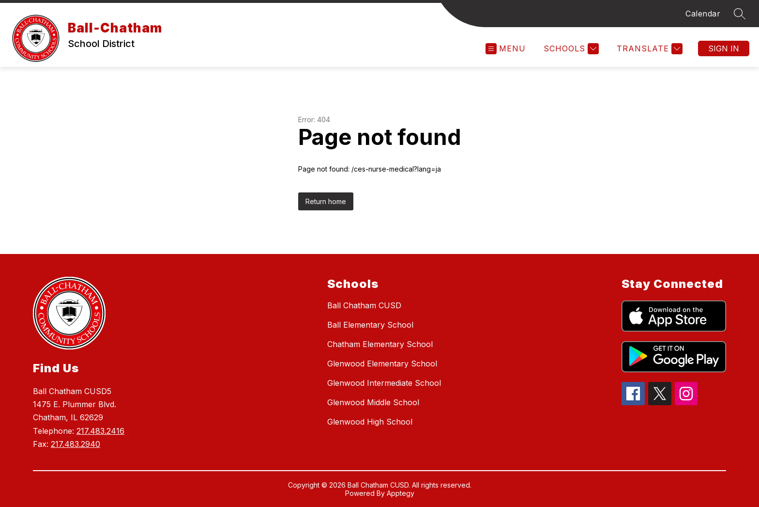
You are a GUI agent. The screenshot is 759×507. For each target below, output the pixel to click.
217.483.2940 (75, 444)
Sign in (723, 48)
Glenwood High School (369, 422)
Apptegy (400, 493)
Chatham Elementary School (380, 344)
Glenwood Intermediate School (384, 383)
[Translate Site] (648, 49)
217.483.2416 (100, 431)
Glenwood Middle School (373, 402)
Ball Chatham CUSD (364, 305)
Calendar (702, 13)
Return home (325, 201)
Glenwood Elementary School (382, 363)
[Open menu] (506, 49)
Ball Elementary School (370, 325)
